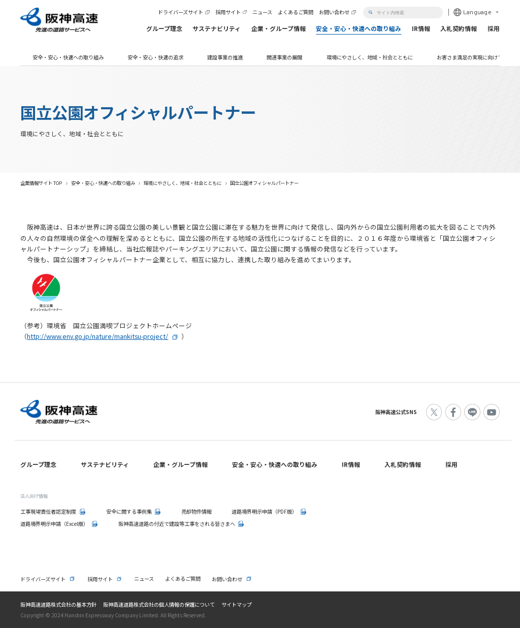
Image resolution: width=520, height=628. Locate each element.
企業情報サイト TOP (41, 182)
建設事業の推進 (225, 57)
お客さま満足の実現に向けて (470, 57)
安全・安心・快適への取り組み (68, 57)
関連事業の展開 (284, 57)
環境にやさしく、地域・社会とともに (370, 57)
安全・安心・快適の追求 (155, 57)
